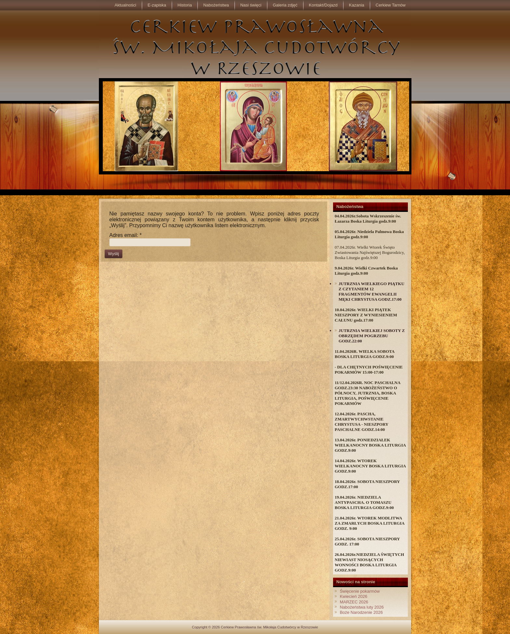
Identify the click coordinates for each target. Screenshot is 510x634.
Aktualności (125, 5)
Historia (185, 5)
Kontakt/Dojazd (323, 5)
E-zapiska (157, 5)
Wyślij (113, 253)
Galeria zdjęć (285, 5)
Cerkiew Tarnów (391, 5)
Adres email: (125, 235)
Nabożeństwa (216, 5)
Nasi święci (251, 5)
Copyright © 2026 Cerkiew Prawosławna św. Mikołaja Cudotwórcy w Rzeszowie (255, 627)
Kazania (356, 5)
